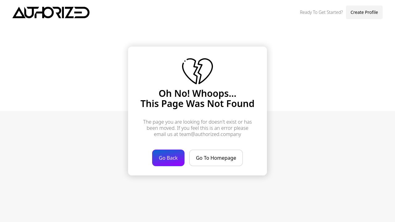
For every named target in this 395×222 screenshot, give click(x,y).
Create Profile (364, 12)
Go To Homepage (216, 157)
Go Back (168, 157)
